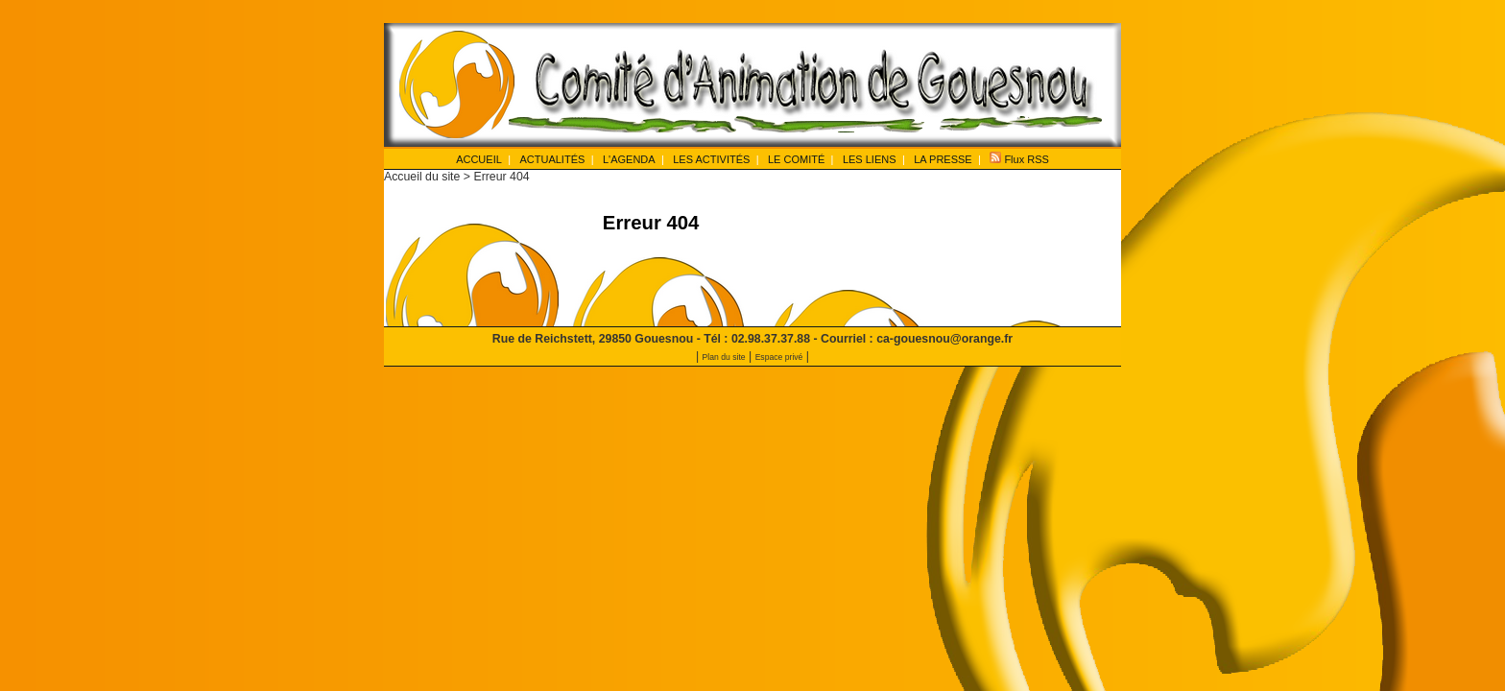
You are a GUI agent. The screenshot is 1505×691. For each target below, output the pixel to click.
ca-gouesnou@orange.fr (944, 339)
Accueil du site (422, 176)
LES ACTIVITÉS (711, 159)
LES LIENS (869, 159)
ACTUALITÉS (552, 159)
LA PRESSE (943, 159)
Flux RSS (1019, 158)
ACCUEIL (479, 159)
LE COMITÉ (796, 159)
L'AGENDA (629, 159)
